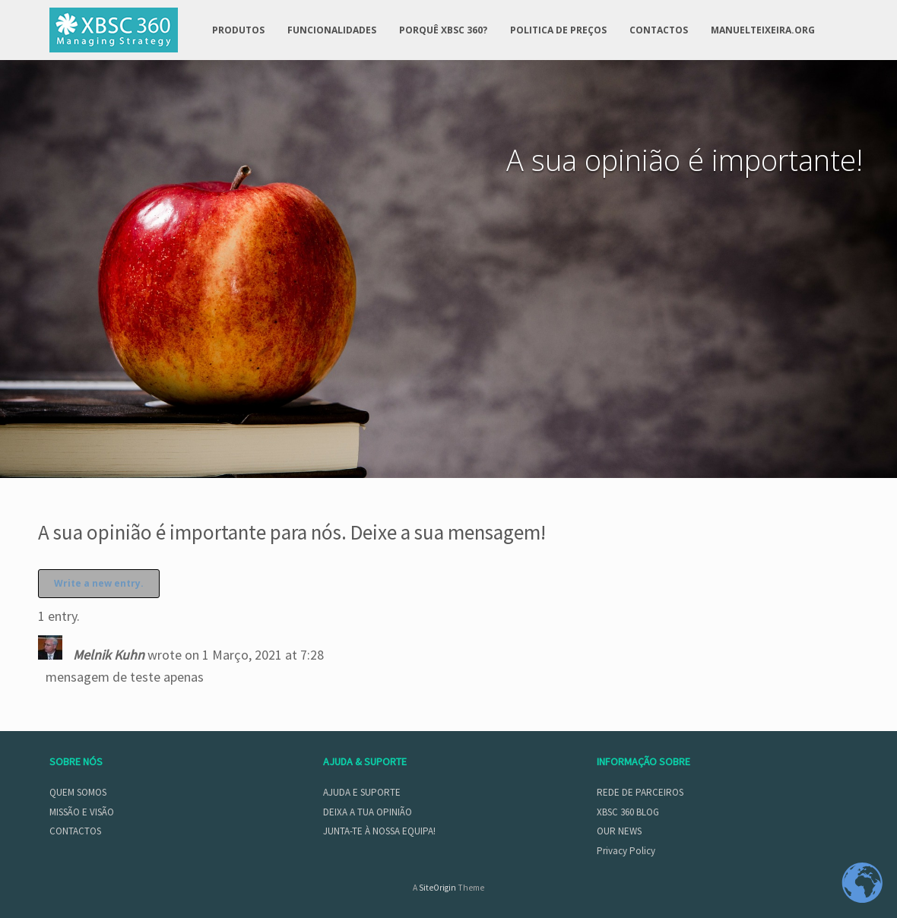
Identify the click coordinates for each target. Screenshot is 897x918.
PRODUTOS (238, 30)
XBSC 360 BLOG (628, 812)
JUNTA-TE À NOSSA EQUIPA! (379, 831)
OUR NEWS (619, 831)
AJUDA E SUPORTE (362, 792)
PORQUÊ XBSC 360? (443, 30)
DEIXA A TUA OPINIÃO (367, 812)
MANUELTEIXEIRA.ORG (763, 30)
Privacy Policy (626, 850)
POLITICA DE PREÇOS (558, 30)
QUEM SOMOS (77, 792)
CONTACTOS (658, 30)
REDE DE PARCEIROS (640, 792)
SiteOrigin (437, 887)
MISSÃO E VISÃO (81, 812)
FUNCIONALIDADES (331, 30)
